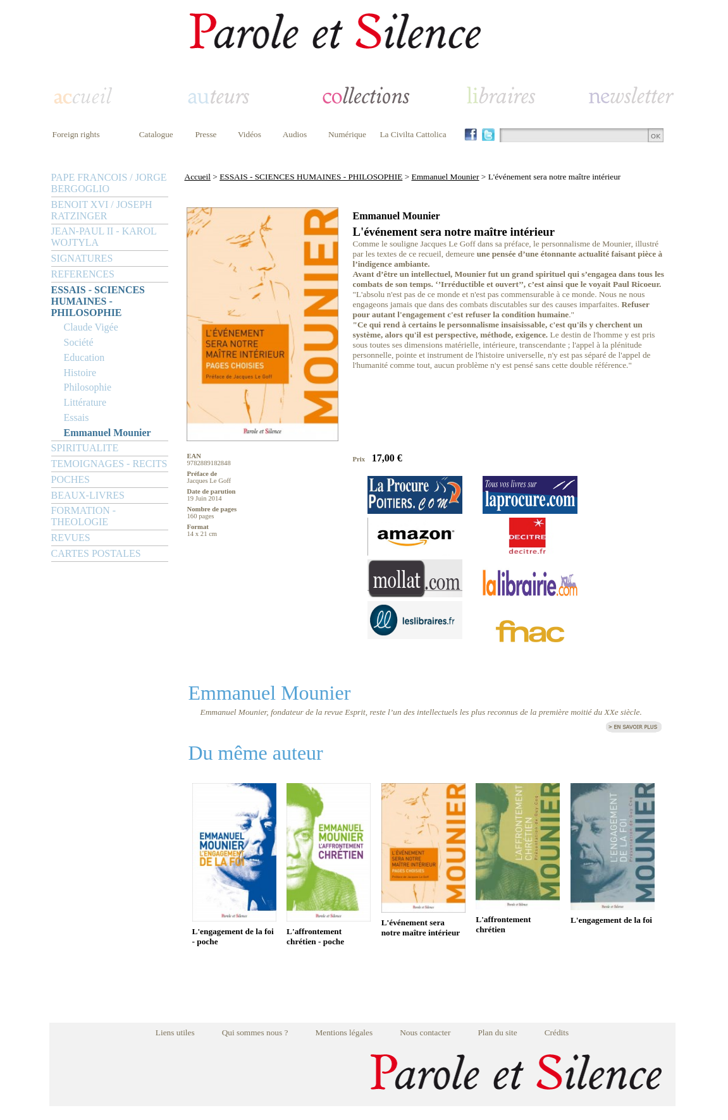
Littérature (85, 402)
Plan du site (497, 1032)
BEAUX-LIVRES (88, 495)
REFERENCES (82, 274)
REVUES (70, 537)
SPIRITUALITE (85, 447)
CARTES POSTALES (96, 553)
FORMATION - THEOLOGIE (83, 516)
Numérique (347, 134)
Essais (76, 417)
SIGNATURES (82, 258)
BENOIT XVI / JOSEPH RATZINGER (101, 210)
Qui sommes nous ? (255, 1032)
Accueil (198, 176)
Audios (295, 134)
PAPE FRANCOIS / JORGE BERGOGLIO (109, 183)
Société (79, 342)
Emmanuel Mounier (107, 432)
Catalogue (156, 134)
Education (84, 357)
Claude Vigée (91, 327)
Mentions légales (344, 1032)
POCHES (70, 479)
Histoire (80, 372)
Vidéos (249, 134)
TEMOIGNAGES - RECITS (109, 463)
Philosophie (88, 387)
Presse (205, 134)
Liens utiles (175, 1032)
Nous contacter (425, 1032)
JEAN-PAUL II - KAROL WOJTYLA (104, 237)
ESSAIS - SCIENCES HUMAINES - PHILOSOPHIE (98, 301)
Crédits (557, 1032)
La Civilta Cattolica (412, 134)
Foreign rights (76, 134)
